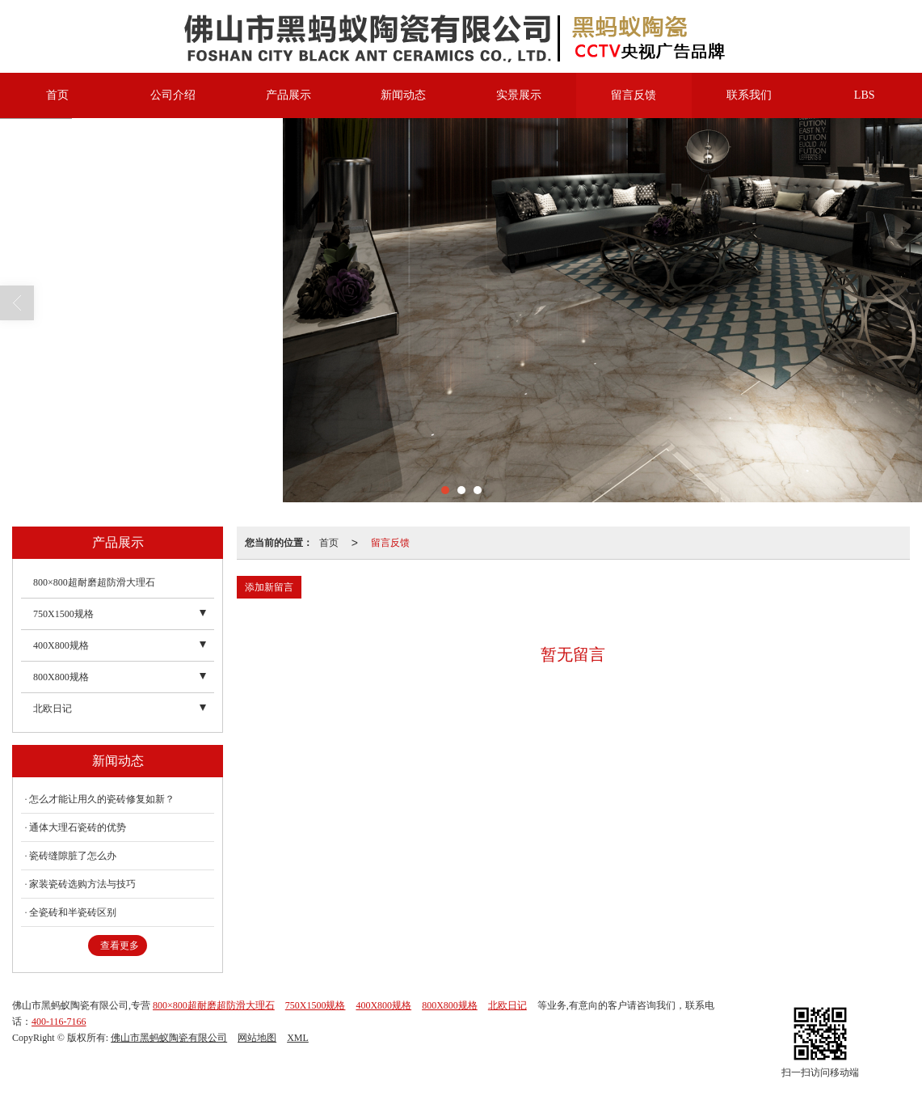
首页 (57, 95)
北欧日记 (52, 708)
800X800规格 (61, 677)
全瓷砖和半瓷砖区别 (72, 912)
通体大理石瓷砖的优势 (77, 827)
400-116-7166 (59, 1021)
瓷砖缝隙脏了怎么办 (72, 855)
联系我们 (749, 95)
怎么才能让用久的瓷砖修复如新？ (102, 799)
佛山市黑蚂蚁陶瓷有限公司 (169, 1037)
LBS (864, 95)
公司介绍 (173, 95)
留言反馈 (633, 95)
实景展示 (518, 95)
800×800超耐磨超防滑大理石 (94, 582)
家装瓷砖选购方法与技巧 (82, 884)
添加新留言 (269, 587)
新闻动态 (403, 95)
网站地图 (257, 1037)
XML (298, 1037)
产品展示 (288, 95)
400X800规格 (61, 645)
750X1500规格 (63, 614)
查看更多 (119, 945)
